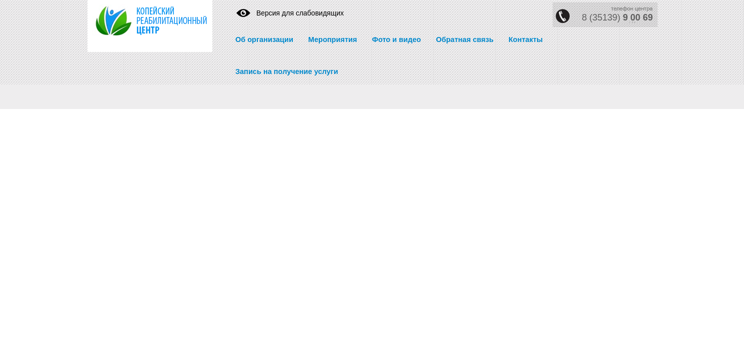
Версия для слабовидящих (300, 13)
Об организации (264, 40)
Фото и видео (396, 40)
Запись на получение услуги (286, 72)
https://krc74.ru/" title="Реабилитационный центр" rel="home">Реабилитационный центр (142, 26)
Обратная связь (464, 40)
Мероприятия (332, 40)
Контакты (526, 40)
